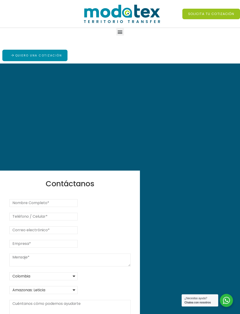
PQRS (59, 269)
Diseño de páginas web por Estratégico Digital (141, 308)
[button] (211, 14)
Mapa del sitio (103, 291)
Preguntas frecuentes (101, 272)
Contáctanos (67, 277)
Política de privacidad (110, 283)
